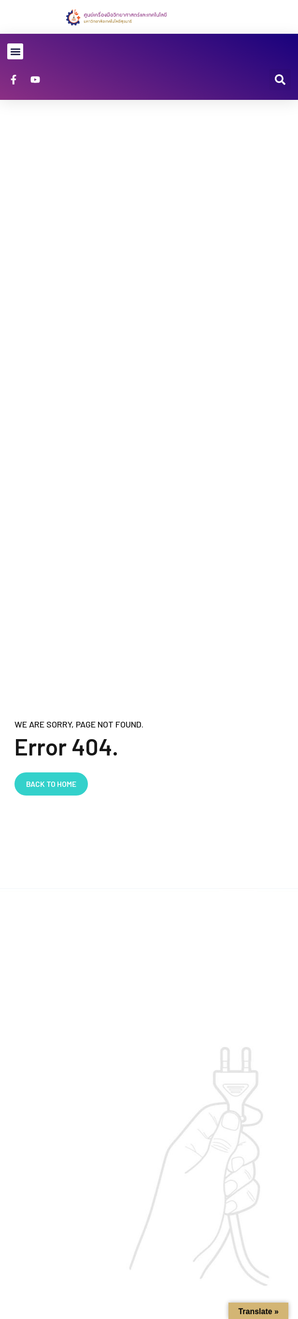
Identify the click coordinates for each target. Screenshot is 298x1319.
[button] (15, 51)
